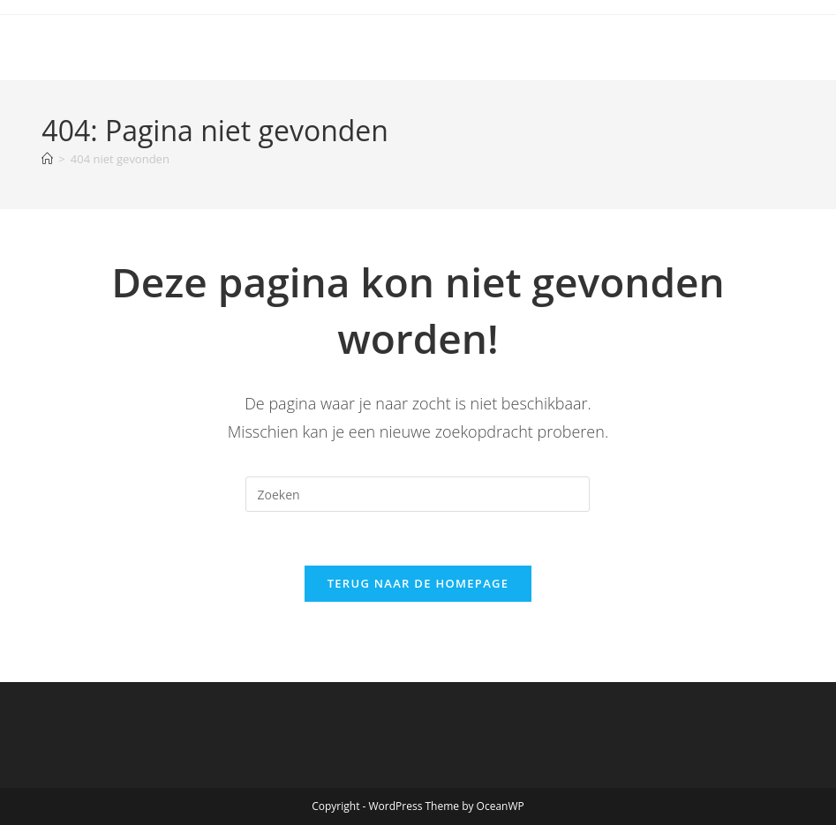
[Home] (47, 159)
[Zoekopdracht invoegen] (417, 494)
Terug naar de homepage (418, 583)
